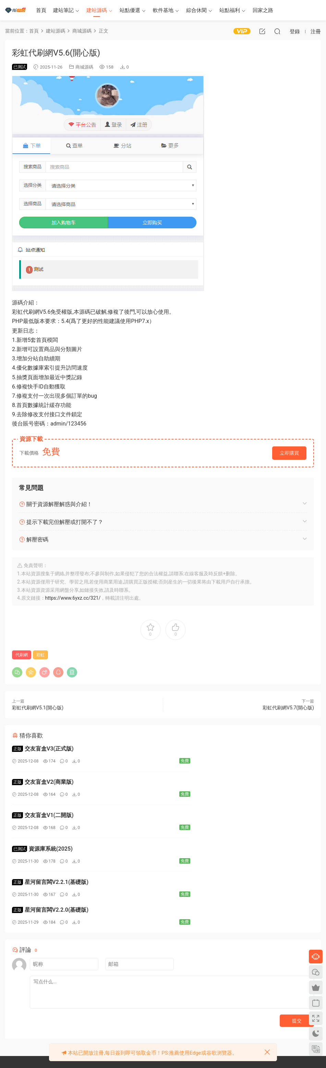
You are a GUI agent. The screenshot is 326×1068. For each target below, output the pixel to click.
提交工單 (18, 1031)
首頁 (41, 10)
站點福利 (229, 10)
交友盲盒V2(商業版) (196, 748)
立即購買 (289, 453)
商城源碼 (84, 67)
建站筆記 (63, 10)
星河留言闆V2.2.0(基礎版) (204, 818)
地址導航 (187, 1026)
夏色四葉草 (255, 1026)
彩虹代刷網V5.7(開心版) (288, 707)
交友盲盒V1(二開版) (43, 783)
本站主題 (187, 997)
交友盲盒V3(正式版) (43, 748)
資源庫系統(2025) (196, 783)
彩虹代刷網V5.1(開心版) (37, 707)
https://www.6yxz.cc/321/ (73, 598)
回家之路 (263, 10)
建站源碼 (96, 10)
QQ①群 (34, 1031)
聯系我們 (121, 1017)
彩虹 (40, 654)
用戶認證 (187, 1007)
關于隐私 (121, 1007)
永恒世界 (253, 1007)
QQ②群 (68, 1031)
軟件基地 (163, 10)
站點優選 (130, 10)
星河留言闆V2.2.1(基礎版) (50, 818)
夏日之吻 (253, 1017)
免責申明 (121, 997)
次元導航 (253, 997)
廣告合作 (121, 1026)
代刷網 (21, 654)
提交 (297, 929)
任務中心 (187, 1017)
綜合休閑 (196, 10)
